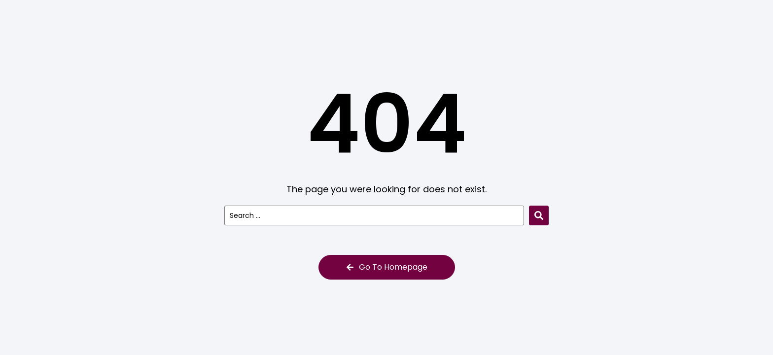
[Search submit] (539, 215)
